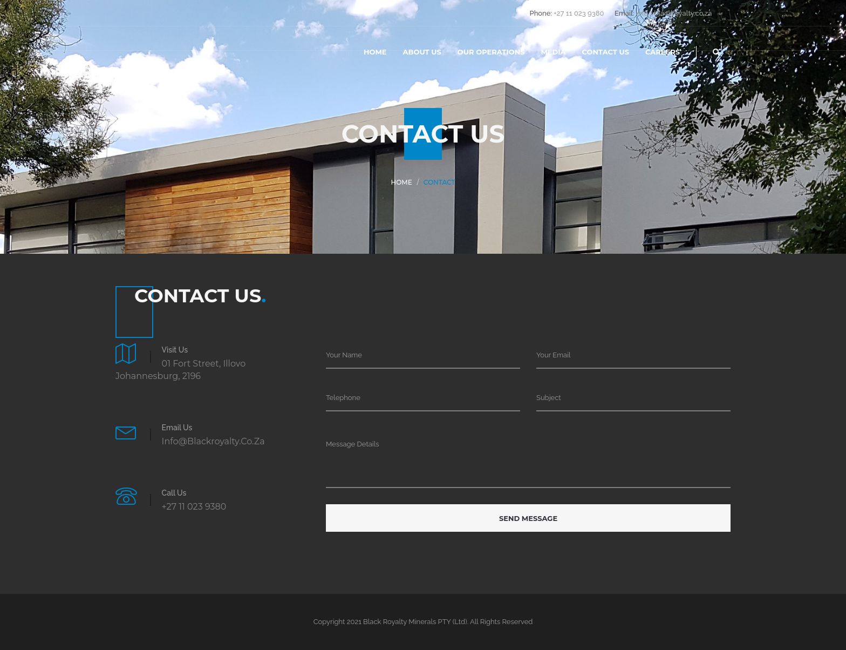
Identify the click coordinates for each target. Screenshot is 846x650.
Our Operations (491, 52)
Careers (662, 52)
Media (553, 52)
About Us (422, 52)
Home (375, 52)
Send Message (528, 518)
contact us (605, 52)
